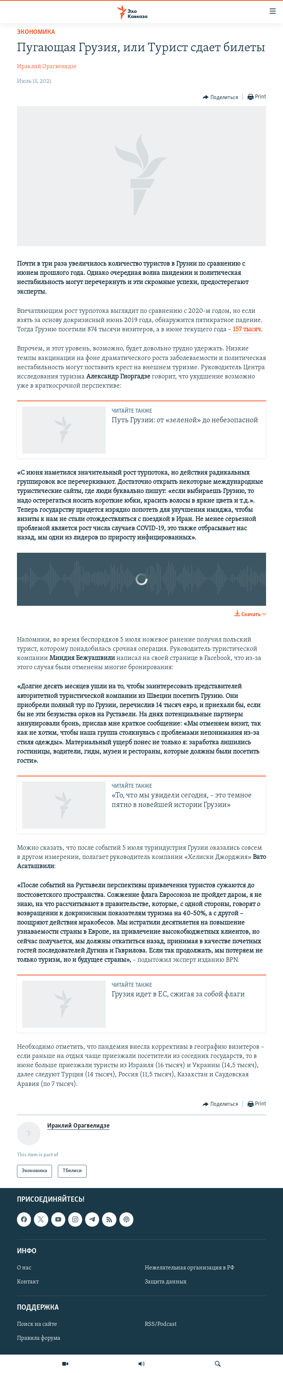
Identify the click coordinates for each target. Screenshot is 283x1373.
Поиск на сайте (37, 1324)
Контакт (28, 1282)
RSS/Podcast (161, 1324)
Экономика (36, 32)
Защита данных (165, 1282)
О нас (24, 1268)
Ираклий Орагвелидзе (47, 67)
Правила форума (38, 1338)
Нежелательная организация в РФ (189, 1268)
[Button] (220, 97)
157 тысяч (247, 329)
